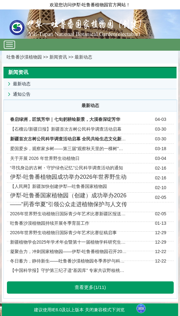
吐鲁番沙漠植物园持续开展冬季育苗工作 (49, 223)
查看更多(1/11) (90, 287)
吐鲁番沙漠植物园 (24, 56)
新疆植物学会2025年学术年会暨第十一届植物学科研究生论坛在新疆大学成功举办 (68, 242)
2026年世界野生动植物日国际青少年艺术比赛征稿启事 (63, 232)
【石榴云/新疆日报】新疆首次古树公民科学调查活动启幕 (65, 129)
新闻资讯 (58, 56)
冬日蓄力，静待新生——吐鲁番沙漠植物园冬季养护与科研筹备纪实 (68, 260)
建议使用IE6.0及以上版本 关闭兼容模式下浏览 (79, 309)
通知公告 (17, 93)
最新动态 (83, 56)
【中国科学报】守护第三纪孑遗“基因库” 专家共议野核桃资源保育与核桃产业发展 (68, 270)
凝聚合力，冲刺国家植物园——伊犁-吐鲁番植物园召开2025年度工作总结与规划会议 (68, 251)
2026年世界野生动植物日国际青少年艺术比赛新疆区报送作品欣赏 (68, 213)
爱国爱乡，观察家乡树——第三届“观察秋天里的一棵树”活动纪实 (68, 148)
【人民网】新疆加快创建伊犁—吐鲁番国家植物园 (58, 186)
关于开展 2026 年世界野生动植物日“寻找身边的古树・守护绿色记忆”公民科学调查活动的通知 (66, 163)
